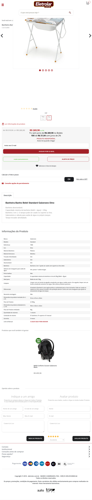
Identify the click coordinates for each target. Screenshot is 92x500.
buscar (70, 12)
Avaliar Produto (81, 438)
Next (89, 35)
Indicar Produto (35, 438)
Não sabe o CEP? (81, 179)
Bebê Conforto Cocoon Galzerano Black (45, 366)
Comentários (23, 426)
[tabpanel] (46, 36)
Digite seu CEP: (46, 174)
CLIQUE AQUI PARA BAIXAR (39, 321)
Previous (3, 35)
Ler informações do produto (15, 124)
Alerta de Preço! (68, 159)
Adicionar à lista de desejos (47, 166)
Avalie (35, 109)
